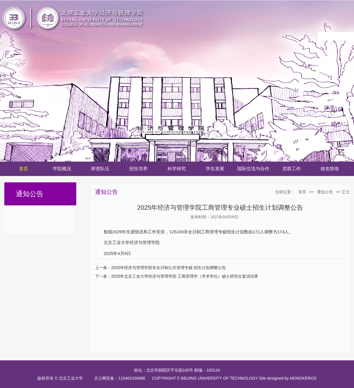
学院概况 (62, 168)
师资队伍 (100, 168)
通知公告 (325, 192)
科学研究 (177, 168)
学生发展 (215, 168)
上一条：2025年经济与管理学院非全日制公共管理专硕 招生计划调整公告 (160, 267)
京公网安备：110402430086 (120, 378)
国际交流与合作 (253, 168)
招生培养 (138, 168)
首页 (23, 168)
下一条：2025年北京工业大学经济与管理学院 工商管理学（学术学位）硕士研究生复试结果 (176, 276)
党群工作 (291, 168)
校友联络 (330, 168)
